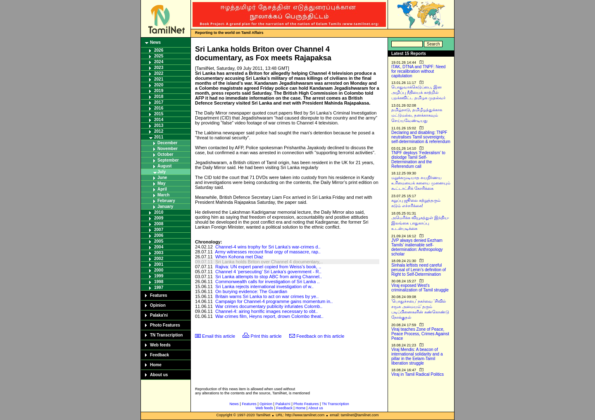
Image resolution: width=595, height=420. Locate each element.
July (161, 171)
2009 (158, 218)
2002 (158, 258)
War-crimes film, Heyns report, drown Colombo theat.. (269, 316)
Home (156, 365)
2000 (158, 270)
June (162, 177)
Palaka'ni (159, 315)
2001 (158, 264)
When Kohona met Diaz (239, 256)
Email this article (218, 336)
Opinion (158, 305)
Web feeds (160, 345)
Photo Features (165, 325)
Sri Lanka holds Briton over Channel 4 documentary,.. (269, 261)
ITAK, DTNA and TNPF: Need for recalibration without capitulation (418, 71)
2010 (158, 212)
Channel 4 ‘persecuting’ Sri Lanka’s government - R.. (268, 271)
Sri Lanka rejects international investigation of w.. (264, 286)
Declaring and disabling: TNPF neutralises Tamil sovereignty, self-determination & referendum (420, 137)
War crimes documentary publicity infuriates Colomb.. (268, 306)
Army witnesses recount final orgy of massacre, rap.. (268, 251)
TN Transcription (166, 335)
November (167, 148)
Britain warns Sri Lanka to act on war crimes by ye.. (267, 296)
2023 (158, 67)
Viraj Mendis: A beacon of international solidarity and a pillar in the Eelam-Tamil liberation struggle (417, 356)
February (166, 200)
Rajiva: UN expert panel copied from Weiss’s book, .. (268, 266)
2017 (158, 102)
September (168, 160)
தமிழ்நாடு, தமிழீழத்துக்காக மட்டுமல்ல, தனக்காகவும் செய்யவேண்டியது (416, 115)
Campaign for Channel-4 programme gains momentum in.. (274, 301)
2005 (158, 241)
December (167, 143)
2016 (158, 108)
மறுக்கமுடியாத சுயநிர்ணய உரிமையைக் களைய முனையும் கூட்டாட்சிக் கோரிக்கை (420, 183)
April (162, 189)
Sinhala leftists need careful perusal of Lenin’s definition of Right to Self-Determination (418, 270)
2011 (158, 137)
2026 (158, 50)
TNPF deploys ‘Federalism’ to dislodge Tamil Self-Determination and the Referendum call (418, 159)
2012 (158, 131)
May (161, 183)
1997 (158, 287)
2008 (158, 224)
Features (158, 295)
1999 (158, 276)
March (163, 195)
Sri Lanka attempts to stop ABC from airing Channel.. (268, 276)
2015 (158, 114)
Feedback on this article (320, 336)
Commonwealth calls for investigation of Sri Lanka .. (267, 281)
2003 (158, 253)
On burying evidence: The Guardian (251, 291)
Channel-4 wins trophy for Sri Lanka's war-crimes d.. (268, 246)
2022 (158, 73)
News (155, 42)
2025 (158, 56)
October (165, 154)
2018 (158, 96)
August (164, 166)
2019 (158, 90)
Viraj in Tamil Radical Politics (417, 374)
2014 (158, 119)
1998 (158, 281)
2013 (158, 125)
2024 (158, 62)
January (165, 206)
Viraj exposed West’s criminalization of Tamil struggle (420, 287)
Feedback (159, 355)
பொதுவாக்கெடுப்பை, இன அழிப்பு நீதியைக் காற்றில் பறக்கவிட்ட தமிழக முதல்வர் (418, 92)
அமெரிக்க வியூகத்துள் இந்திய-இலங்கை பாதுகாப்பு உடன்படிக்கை (420, 223)
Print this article (266, 336)
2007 (158, 229)
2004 (158, 247)
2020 (158, 85)
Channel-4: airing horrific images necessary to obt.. (266, 311)
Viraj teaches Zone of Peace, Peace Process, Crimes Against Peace (420, 334)
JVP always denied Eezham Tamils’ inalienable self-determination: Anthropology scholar (417, 247)
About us (159, 374)
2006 (158, 235)
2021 (158, 79)
